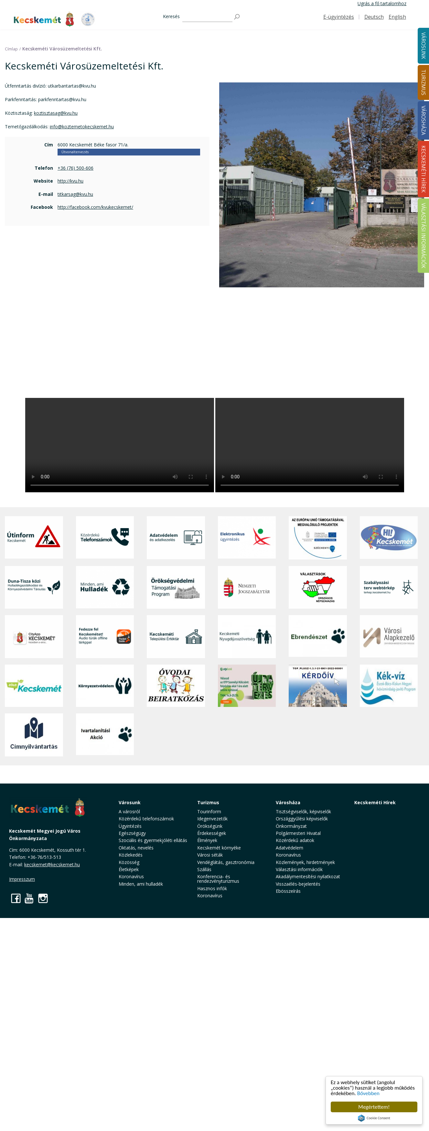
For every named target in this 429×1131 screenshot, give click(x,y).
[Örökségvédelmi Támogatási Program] (176, 587)
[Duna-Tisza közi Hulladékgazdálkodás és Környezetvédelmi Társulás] (34, 587)
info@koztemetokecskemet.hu (82, 126)
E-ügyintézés (338, 17)
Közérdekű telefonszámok (146, 819)
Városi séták (210, 855)
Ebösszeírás (288, 891)
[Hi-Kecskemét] (389, 537)
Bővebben (368, 1093)
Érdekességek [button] (211, 833)
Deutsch (374, 17)
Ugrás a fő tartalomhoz (382, 3)
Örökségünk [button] (209, 826)
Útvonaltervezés (75, 152)
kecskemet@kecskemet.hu (52, 864)
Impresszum (22, 879)
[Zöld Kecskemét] (34, 686)
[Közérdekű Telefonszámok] (105, 537)
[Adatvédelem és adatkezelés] (176, 537)
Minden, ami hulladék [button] (141, 884)
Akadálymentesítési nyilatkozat (308, 876)
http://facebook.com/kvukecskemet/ (95, 207)
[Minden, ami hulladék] (105, 587)
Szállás (204, 869)
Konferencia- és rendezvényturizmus (218, 878)
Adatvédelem (289, 848)
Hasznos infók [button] (212, 888)
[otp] (247, 686)
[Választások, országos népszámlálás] (318, 587)
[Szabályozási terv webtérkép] (389, 587)
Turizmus (208, 802)
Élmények (207, 840)
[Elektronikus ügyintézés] (247, 537)
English (397, 17)
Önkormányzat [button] (291, 826)
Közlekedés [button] (131, 855)
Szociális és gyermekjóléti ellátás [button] (153, 840)
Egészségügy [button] (132, 833)
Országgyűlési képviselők (302, 819)
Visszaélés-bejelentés (298, 884)
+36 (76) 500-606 (75, 168)
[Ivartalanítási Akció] (105, 734)
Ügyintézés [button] (130, 826)
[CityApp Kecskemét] (34, 636)
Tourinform (209, 811)
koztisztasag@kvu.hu (56, 113)
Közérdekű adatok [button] (295, 840)
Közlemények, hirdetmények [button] (305, 862)
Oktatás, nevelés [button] (136, 848)
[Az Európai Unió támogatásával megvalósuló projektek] (318, 537)
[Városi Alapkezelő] (389, 636)
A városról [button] (129, 811)
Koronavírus (131, 876)
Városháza (288, 802)
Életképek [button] (129, 869)
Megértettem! (374, 1107)
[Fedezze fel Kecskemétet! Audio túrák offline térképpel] (105, 636)
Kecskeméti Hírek (375, 802)
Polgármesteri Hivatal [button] (298, 833)
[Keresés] (207, 17)
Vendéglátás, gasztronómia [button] (225, 862)
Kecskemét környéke (219, 848)
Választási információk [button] (299, 869)
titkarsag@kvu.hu (75, 194)
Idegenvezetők (212, 819)
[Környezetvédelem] (105, 686)
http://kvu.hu (70, 181)
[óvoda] (176, 686)
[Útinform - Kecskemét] (34, 537)
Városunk (130, 802)
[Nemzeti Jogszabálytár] (247, 587)
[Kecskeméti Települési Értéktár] (176, 636)
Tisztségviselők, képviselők (303, 811)
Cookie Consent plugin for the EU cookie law (374, 1118)
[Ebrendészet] (318, 636)
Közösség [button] (129, 862)
